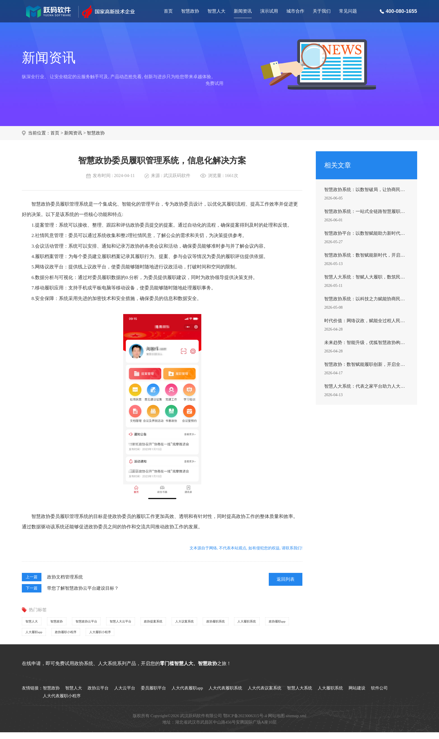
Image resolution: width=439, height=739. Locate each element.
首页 (168, 11)
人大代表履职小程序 (62, 702)
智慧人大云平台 (156, 623)
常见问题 (348, 11)
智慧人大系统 (299, 694)
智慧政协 (190, 11)
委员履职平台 (153, 694)
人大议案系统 (244, 623)
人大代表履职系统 (225, 694)
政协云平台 (98, 694)
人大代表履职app (187, 694)
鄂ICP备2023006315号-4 (245, 722)
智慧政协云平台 (109, 623)
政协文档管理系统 (65, 577)
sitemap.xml (296, 722)
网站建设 (357, 694)
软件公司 (379, 694)
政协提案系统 (201, 623)
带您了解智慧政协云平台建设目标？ (83, 588)
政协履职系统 (40, 637)
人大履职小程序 (255, 637)
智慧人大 (216, 11)
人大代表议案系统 (264, 694)
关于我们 (322, 11)
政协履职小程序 (208, 637)
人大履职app (164, 637)
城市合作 (295, 11)
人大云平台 (124, 694)
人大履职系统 (82, 637)
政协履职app (124, 637)
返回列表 (286, 579)
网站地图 (276, 722)
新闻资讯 (243, 11)
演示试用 (269, 11)
